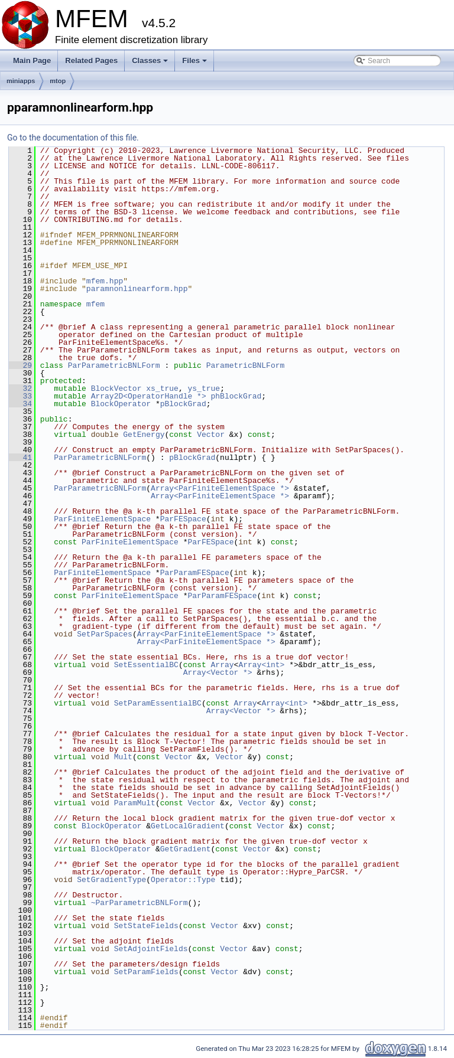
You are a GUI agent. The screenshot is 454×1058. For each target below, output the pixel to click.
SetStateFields (146, 925)
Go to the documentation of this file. (73, 137)
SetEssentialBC (146, 664)
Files (195, 63)
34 (20, 404)
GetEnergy (143, 434)
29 (20, 365)
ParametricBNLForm (245, 365)
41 (20, 457)
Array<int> (261, 664)
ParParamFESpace (194, 572)
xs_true (162, 388)
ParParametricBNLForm (114, 365)
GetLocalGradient (188, 826)
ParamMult (134, 803)
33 (20, 396)
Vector (211, 434)
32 (20, 388)
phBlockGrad (235, 396)
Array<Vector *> (217, 672)
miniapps (21, 80)
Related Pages (91, 60)
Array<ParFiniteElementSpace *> (220, 488)
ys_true (203, 388)
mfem (95, 304)
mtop (58, 80)
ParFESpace (183, 519)
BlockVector (116, 388)
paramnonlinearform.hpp (137, 288)
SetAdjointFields (151, 948)
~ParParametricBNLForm (139, 902)
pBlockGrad (183, 404)
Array (222, 664)
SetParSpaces (104, 634)
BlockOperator (121, 404)
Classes (151, 63)
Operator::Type (183, 879)
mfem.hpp (104, 281)
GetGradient (185, 849)
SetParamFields (146, 971)
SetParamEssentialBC (158, 703)
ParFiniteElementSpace (102, 519)
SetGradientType (111, 879)
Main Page (32, 60)
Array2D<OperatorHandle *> (148, 396)
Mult (123, 757)
